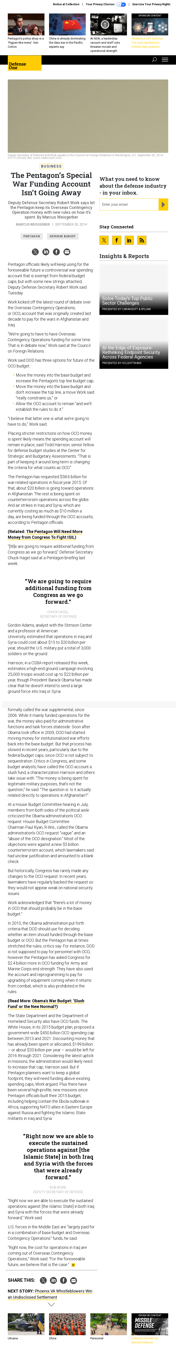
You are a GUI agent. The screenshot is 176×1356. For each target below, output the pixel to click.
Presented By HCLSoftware (122, 363)
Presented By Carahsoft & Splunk (126, 309)
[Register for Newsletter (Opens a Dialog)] (163, 205)
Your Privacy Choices (106, 5)
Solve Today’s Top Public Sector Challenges (127, 301)
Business (51, 166)
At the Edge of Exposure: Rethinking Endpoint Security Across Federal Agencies (131, 352)
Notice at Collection (66, 4)
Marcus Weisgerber (33, 224)
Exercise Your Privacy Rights (151, 4)
